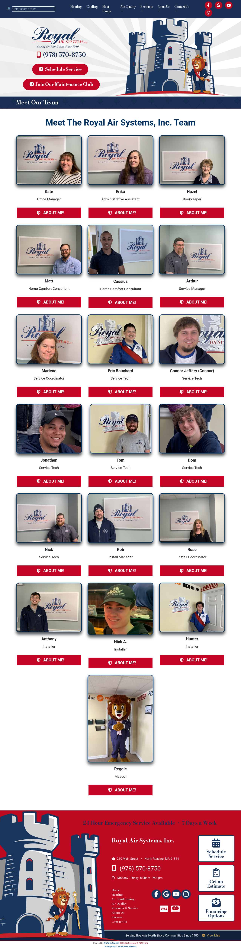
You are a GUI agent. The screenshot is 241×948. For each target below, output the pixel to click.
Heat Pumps (106, 9)
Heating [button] (76, 7)
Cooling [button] (92, 7)
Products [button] (146, 7)
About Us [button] (164, 7)
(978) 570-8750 (64, 55)
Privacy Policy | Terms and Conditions (120, 947)
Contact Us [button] (181, 7)
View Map (211, 935)
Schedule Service (60, 69)
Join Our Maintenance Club (61, 84)
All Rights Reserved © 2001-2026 (134, 943)
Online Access (111, 943)
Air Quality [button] (128, 7)
